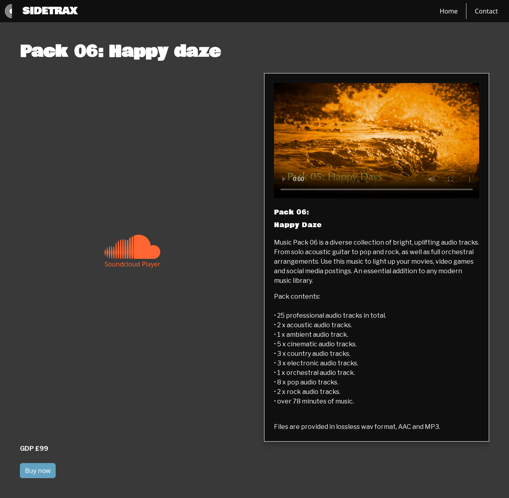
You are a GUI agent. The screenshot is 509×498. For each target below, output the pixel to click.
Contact (486, 11)
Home (449, 11)
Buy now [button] (38, 470)
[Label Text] (376, 140)
